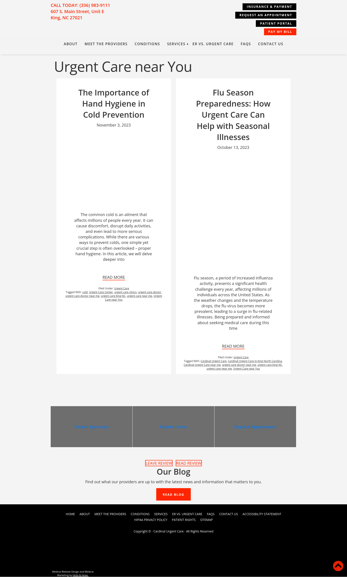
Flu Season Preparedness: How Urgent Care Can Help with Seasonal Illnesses (233, 115)
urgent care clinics (125, 292)
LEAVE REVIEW (159, 463)
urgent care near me (139, 296)
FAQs (246, 43)
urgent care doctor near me (83, 296)
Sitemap (206, 520)
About (70, 43)
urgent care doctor (149, 292)
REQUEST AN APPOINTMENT (265, 15)
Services (176, 43)
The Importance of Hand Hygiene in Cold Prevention (113, 103)
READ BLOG (173, 495)
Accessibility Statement (262, 514)
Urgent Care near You (246, 368)
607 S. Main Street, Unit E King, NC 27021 (77, 14)
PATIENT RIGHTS (184, 520)
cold (84, 292)
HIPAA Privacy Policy (151, 520)
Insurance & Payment (269, 6)
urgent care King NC (113, 296)
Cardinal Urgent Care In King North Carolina (255, 361)
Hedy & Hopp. (80, 575)
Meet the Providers (106, 43)
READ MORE (113, 277)
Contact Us (270, 43)
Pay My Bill (280, 31)
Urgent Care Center (101, 292)
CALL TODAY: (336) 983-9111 (80, 5)
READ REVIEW (188, 463)
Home (70, 514)
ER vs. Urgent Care (213, 43)
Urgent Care (121, 288)
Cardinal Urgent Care (214, 361)
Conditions (147, 43)
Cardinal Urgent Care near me (202, 365)
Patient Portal (276, 23)
